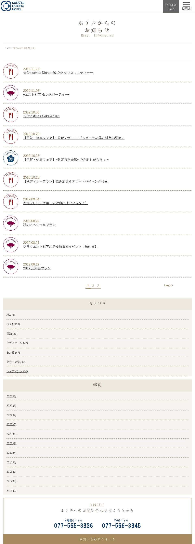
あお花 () (13, 352)
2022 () (11, 433)
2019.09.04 (31, 199)
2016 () (11, 490)
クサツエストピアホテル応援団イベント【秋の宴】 (60, 246)
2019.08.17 (31, 264)
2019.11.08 (31, 90)
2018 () (11, 471)
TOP (7, 48)
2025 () (11, 405)
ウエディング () (17, 371)
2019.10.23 (31, 156)
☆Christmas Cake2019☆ (41, 116)
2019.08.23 (31, 221)
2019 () (11, 462)
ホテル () (13, 324)
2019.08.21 (31, 242)
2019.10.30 (31, 112)
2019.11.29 (31, 69)
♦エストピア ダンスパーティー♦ (46, 94)
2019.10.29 (31, 134)
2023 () (11, 424)
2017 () (11, 480)
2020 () (11, 452)
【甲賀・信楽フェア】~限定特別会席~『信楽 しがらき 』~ (66, 159)
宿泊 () (11, 333)
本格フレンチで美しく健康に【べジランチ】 (55, 203)
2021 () (11, 443)
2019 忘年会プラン (37, 268)
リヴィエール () (17, 342)
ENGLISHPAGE (171, 6)
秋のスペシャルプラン (39, 225)
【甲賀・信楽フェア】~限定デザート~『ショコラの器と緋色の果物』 (74, 138)
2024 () (11, 415)
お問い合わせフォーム (97, 539)
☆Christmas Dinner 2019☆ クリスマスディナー (58, 72)
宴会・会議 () (15, 361)
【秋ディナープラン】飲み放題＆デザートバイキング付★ (65, 181)
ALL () (10, 314)
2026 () (11, 396)
